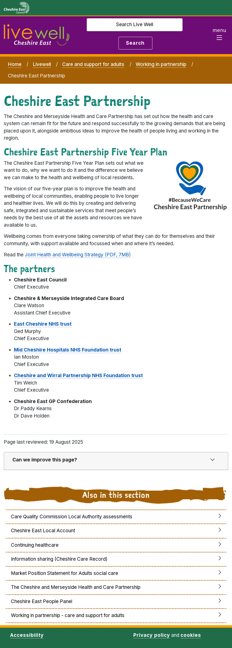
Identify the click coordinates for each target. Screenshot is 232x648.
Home (15, 64)
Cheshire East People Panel (41, 601)
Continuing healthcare (35, 545)
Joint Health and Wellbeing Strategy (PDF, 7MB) (78, 255)
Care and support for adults (93, 64)
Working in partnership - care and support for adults (67, 615)
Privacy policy (151, 635)
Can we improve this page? (44, 460)
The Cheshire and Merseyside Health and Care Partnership (75, 587)
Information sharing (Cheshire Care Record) (59, 559)
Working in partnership (161, 64)
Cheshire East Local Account (43, 531)
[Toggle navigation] (219, 35)
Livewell (42, 64)
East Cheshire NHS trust (43, 324)
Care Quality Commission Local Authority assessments (71, 517)
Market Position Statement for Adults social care (64, 573)
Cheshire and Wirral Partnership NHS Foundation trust (78, 375)
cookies (191, 635)
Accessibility (26, 635)
